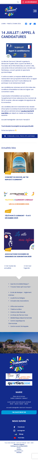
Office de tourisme (16, 306)
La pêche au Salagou (17, 298)
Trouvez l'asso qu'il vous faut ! (20, 287)
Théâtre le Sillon (16, 309)
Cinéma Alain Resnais (17, 312)
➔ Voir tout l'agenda (27, 267)
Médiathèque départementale (21, 318)
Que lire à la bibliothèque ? (19, 284)
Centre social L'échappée (19, 326)
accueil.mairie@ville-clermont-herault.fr (15, 120)
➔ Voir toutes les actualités (10, 267)
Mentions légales (19, 444)
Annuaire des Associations (19, 301)
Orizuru (19, 449)
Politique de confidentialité (19, 446)
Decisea (19, 452)
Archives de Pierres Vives (19, 315)
